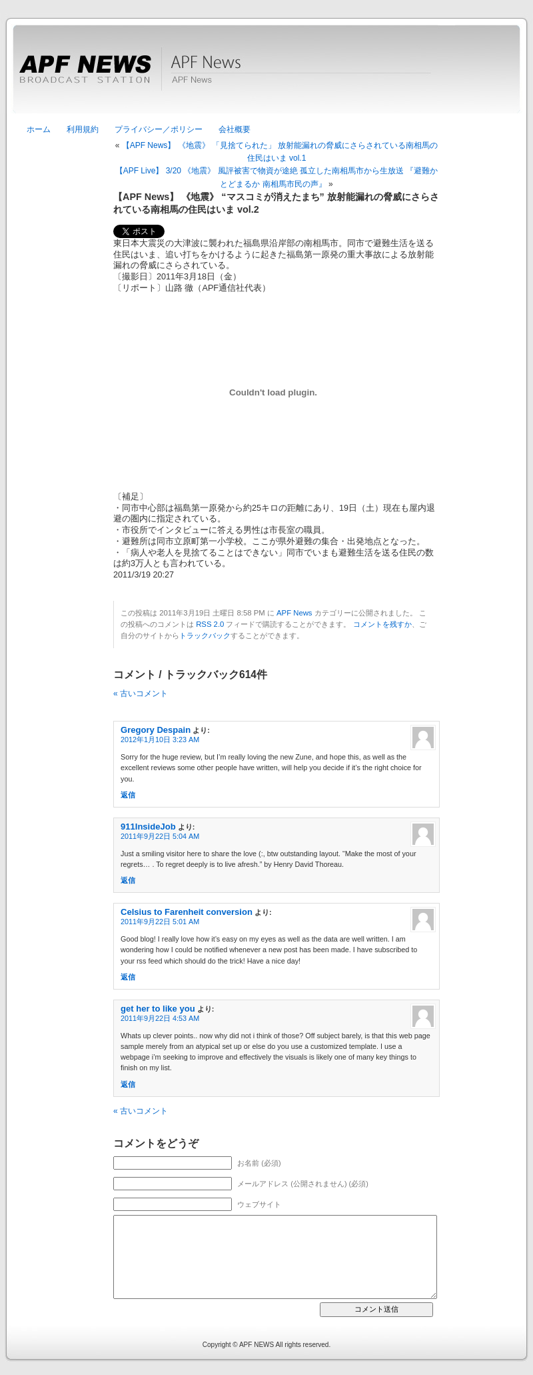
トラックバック (205, 635)
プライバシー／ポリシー (159, 129)
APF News (266, 76)
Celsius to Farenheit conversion (187, 912)
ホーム (39, 129)
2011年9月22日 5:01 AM (160, 922)
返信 (128, 795)
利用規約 (83, 129)
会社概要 (235, 129)
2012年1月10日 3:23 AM (160, 740)
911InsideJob (148, 827)
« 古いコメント (140, 693)
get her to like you (158, 1009)
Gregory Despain (156, 730)
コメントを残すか (382, 624)
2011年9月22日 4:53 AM (160, 1018)
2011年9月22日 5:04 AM (160, 836)
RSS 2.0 (210, 624)
